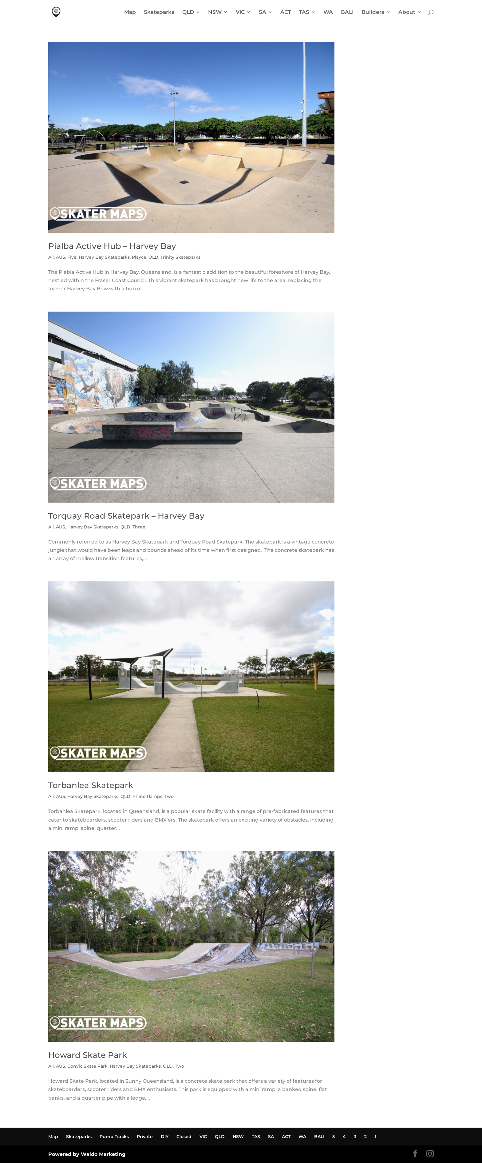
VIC (240, 12)
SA (262, 12)
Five (72, 257)
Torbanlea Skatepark (90, 785)
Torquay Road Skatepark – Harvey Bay (126, 516)
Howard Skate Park (87, 1055)
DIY (164, 1136)
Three (138, 527)
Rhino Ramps (147, 796)
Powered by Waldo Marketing (86, 1154)
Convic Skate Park (87, 1066)
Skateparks (159, 12)
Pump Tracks (114, 1136)
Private (145, 1136)
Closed (184, 1136)
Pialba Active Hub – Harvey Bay (112, 246)
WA (328, 12)
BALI (347, 12)
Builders (373, 12)
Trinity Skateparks (180, 257)
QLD (188, 12)
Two (169, 796)
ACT (285, 12)
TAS (304, 12)
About (406, 12)
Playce (139, 257)
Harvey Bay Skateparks (104, 257)
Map (130, 12)
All (51, 257)
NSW (215, 12)
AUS (60, 257)
